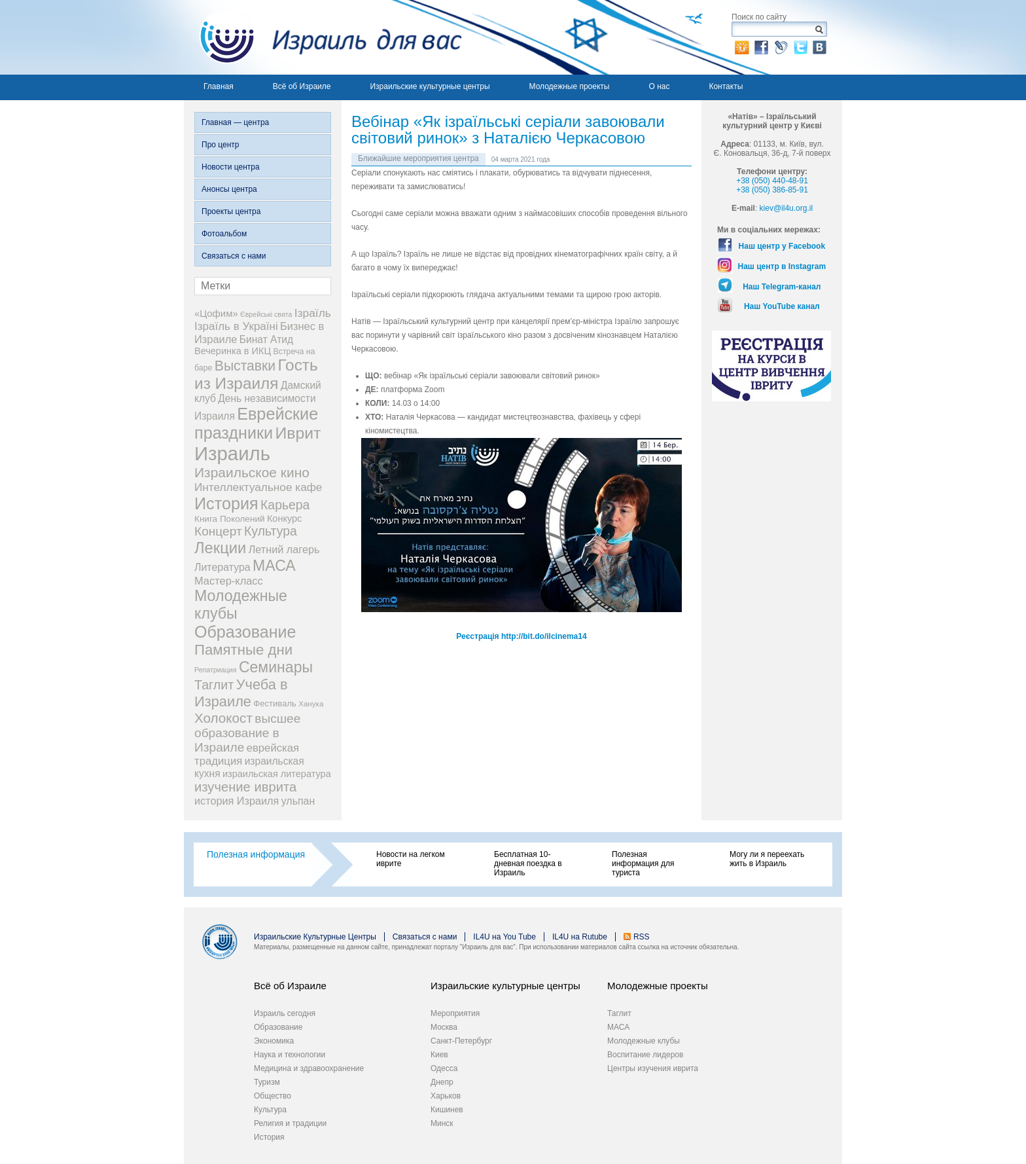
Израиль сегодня (284, 1013)
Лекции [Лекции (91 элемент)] (220, 547)
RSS (641, 936)
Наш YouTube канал (782, 306)
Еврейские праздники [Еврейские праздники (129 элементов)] (256, 423)
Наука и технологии (289, 1054)
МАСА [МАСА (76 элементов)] (274, 565)
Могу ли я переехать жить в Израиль (767, 859)
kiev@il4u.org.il (786, 208)
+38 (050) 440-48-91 (772, 180)
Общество (272, 1095)
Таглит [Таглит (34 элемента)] (214, 685)
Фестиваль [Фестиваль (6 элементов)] (274, 703)
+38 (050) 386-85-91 (772, 189)
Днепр (442, 1082)
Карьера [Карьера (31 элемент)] (285, 505)
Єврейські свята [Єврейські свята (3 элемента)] (266, 314)
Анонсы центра (229, 189)
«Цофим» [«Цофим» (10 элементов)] (216, 313)
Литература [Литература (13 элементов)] (222, 567)
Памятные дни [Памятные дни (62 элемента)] (243, 650)
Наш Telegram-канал (782, 286)
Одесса (444, 1068)
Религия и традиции (290, 1123)
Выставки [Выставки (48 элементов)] (245, 365)
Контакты (726, 86)
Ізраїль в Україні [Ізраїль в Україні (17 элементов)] (236, 326)
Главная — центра (235, 122)
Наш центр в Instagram (782, 266)
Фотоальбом (224, 233)
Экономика (274, 1041)
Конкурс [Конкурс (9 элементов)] (284, 518)
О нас (658, 86)
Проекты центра (231, 211)
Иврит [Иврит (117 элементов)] (298, 433)
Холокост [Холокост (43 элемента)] (223, 717)
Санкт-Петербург (461, 1041)
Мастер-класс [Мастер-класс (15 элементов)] (228, 581)
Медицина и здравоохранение (309, 1068)
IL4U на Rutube (579, 936)
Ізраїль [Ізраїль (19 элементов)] (312, 312)
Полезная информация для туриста (643, 863)
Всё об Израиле (302, 86)
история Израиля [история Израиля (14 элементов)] (236, 801)
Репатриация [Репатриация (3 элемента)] (215, 670)
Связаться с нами (234, 256)
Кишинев (447, 1109)
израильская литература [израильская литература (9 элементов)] (276, 774)
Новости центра (231, 167)
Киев (439, 1054)
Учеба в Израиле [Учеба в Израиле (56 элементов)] (241, 693)
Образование (278, 1027)
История (269, 1137)
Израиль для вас (323, 37)
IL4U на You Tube (504, 936)
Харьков (446, 1095)
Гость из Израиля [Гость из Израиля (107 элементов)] (256, 374)
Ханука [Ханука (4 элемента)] (310, 703)
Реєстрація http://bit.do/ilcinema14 (521, 636)
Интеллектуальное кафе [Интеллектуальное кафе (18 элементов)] (258, 487)
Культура (270, 1109)
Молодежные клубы (643, 1041)
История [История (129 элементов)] (226, 503)
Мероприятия (455, 1013)
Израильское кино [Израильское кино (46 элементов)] (252, 472)
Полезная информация (256, 854)
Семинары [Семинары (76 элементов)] (276, 667)
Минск (442, 1123)
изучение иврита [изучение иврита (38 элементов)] (245, 787)
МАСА (618, 1027)
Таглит (619, 1013)
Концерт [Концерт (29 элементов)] (218, 531)
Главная (218, 86)
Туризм (267, 1082)
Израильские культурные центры (429, 86)
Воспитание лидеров (645, 1054)
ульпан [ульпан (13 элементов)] (298, 801)
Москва (444, 1027)
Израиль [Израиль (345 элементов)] (232, 453)
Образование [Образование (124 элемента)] (245, 632)
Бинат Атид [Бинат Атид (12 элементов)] (266, 339)
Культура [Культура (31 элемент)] (270, 531)
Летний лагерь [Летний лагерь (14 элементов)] (284, 549)
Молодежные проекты (569, 86)
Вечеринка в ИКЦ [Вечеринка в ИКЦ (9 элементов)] (232, 351)
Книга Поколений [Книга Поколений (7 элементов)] (229, 519)
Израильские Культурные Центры (315, 936)
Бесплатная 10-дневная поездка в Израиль (528, 863)
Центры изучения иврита (652, 1068)
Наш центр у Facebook (782, 246)
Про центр (220, 144)
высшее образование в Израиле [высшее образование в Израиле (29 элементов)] (247, 733)
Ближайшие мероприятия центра (418, 158)
